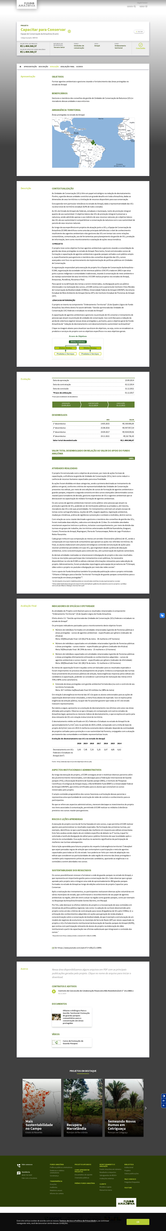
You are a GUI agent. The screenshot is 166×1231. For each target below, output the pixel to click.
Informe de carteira (57, 1193)
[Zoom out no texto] (163, 1105)
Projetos (127, 1170)
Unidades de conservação (79, 47)
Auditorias (53, 1187)
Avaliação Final (68, 66)
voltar (139, 32)
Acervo (79, 66)
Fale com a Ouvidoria (29, 1178)
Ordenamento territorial (120, 47)
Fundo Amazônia (57, 1164)
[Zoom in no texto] (163, 1100)
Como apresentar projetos (82, 1171)
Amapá (97, 46)
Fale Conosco (130, 1179)
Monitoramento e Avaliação (107, 1165)
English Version (142, 2)
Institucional (128, 1167)
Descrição (43, 66)
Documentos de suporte (83, 1175)
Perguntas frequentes (132, 1182)
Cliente (103, 1184)
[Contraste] (163, 1096)
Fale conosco (27, 1164)
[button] (146, 1108)
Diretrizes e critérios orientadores (57, 1171)
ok (137, 1221)
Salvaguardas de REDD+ (108, 1175)
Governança (54, 1176)
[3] (53, 947)
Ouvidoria (26, 1172)
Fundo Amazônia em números (110, 1169)
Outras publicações (131, 1174)
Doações (53, 1184)
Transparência (56, 1181)
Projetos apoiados (83, 1164)
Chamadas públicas (82, 1178)
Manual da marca (106, 1190)
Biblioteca (129, 1164)
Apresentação (30, 66)
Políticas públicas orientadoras (61, 1167)
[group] (41, 1108)
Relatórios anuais (56, 1190)
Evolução (54, 66)
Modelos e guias (105, 1187)
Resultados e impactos (108, 1172)
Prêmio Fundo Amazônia (85, 1183)
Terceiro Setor (59, 47)
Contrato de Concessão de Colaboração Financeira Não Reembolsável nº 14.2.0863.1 (96, 991)
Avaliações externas (107, 1178)
